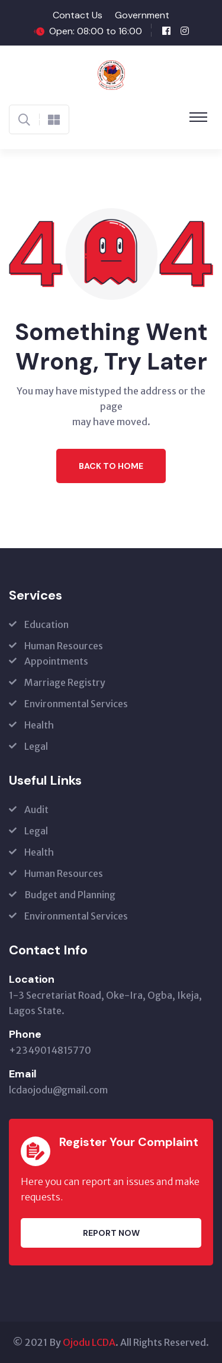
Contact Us (77, 15)
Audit (36, 809)
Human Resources (63, 646)
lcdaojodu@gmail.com (58, 1090)
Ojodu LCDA (89, 1342)
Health (39, 725)
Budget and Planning (69, 895)
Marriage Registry (64, 682)
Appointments (56, 661)
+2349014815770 (50, 1050)
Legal (36, 746)
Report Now (111, 1233)
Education (46, 624)
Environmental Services (76, 704)
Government (142, 15)
